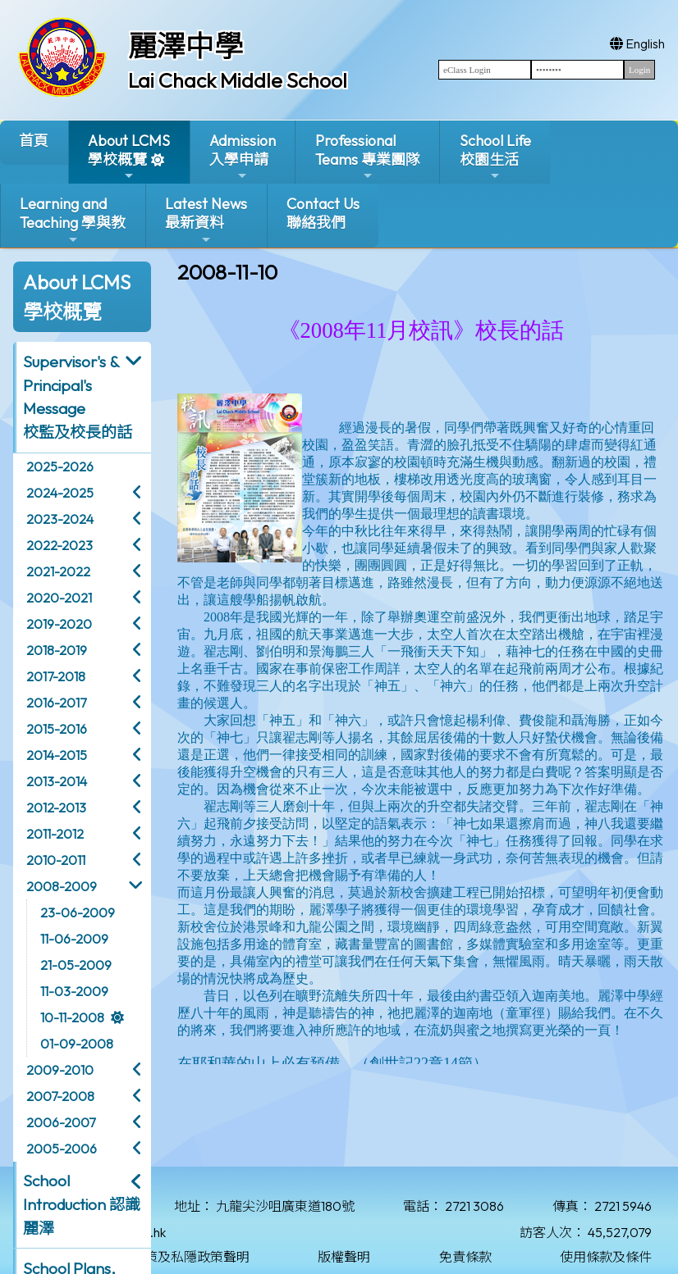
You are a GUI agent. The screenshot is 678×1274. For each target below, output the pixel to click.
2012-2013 (56, 807)
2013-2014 (56, 781)
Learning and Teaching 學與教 (73, 220)
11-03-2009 (74, 991)
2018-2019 (56, 650)
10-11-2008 (72, 1017)
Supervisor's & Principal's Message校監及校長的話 (77, 397)
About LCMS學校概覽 (129, 157)
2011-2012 (55, 834)
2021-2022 (58, 571)
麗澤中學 (185, 46)
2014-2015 (56, 755)
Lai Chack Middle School (237, 80)
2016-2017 (56, 702)
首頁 (33, 140)
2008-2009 (61, 886)
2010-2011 (55, 860)
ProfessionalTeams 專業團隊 (367, 157)
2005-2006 (61, 1148)
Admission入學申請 (242, 157)
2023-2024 (60, 519)
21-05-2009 (76, 965)
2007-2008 (60, 1096)
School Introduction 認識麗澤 (81, 1204)
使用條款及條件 (606, 1257)
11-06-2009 (74, 938)
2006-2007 (60, 1122)
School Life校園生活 (495, 157)
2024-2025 (60, 493)
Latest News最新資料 (206, 220)
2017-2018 (55, 676)
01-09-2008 (76, 1043)
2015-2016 (56, 729)
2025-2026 (60, 466)
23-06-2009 (77, 912)
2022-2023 (59, 545)
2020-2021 (59, 597)
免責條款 (465, 1257)
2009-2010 (60, 1070)
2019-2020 (59, 624)
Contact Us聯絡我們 (323, 213)
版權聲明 (344, 1257)
